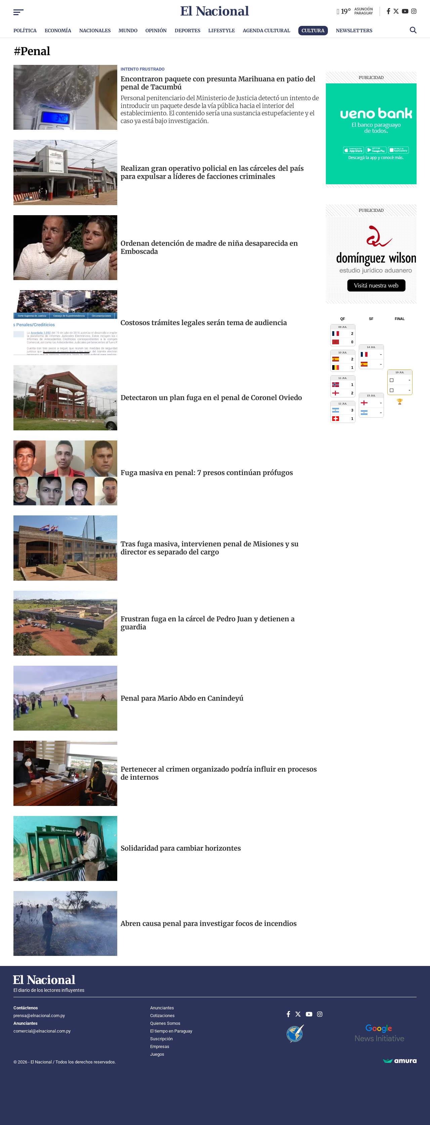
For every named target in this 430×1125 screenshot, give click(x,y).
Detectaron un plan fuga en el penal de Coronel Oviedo (211, 398)
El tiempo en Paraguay (171, 1031)
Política (25, 31)
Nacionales (95, 31)
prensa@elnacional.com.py (39, 1015)
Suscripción (161, 1038)
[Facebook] (390, 11)
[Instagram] (414, 11)
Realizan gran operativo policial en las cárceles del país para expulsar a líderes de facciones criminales (212, 172)
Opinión (156, 31)
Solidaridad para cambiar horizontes (181, 848)
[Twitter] (397, 11)
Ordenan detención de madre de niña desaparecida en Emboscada (209, 247)
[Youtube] (406, 11)
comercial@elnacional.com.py (42, 1031)
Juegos (157, 1054)
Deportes (187, 31)
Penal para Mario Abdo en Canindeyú (182, 698)
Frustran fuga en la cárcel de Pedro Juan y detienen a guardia (208, 623)
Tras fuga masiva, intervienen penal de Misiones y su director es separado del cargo (210, 548)
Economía (58, 31)
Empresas (159, 1046)
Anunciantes (162, 1007)
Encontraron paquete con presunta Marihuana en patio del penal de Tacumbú (218, 83)
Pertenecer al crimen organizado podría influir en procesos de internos (219, 773)
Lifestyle (221, 31)
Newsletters (354, 31)
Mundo (128, 31)
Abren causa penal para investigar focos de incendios (209, 924)
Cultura (313, 31)
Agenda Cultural (266, 31)
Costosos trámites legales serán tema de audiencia (204, 323)
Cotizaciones (162, 1015)
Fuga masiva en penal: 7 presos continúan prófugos (207, 473)
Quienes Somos (165, 1023)
